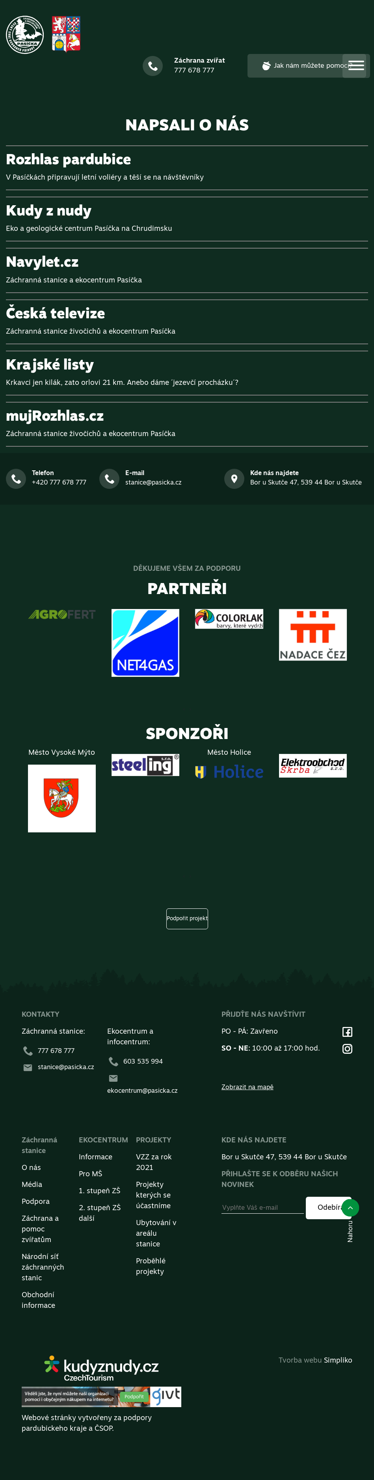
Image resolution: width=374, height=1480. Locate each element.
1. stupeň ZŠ (99, 1191)
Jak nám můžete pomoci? (307, 66)
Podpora (36, 1202)
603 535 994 (135, 1062)
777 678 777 (48, 1051)
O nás (31, 1168)
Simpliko (338, 1361)
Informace (95, 1157)
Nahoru (350, 1220)
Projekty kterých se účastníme (153, 1195)
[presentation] (190, 709)
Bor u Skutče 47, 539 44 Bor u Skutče (284, 1157)
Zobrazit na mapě (247, 1087)
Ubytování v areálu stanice (156, 1234)
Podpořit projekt (187, 919)
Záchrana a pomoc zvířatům (40, 1229)
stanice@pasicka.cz (58, 1067)
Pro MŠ (90, 1174)
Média (32, 1185)
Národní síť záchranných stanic (43, 1267)
